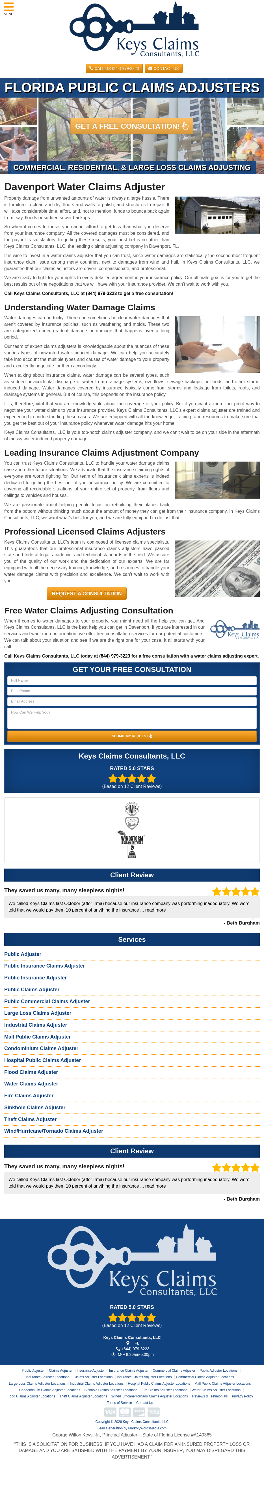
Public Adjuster (22, 954)
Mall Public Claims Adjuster (37, 1037)
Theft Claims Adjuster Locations (83, 1396)
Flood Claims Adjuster (31, 1072)
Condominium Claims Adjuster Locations (49, 1390)
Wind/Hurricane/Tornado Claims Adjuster (53, 1131)
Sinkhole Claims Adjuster (34, 1107)
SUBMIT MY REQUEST (132, 736)
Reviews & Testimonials (210, 1396)
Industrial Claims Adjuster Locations (97, 1384)
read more (155, 910)
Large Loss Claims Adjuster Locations (37, 1384)
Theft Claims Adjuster (30, 1119)
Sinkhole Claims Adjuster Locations (110, 1390)
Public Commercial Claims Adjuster (47, 1001)
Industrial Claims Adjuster (35, 1025)
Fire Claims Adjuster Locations (164, 1390)
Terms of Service (119, 1403)
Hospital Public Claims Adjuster (42, 1060)
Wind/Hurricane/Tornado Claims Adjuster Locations (149, 1396)
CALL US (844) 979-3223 (114, 68)
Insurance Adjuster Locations (47, 1377)
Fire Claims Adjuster (28, 1095)
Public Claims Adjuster (31, 989)
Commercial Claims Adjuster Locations (205, 1377)
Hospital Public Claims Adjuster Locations (159, 1384)
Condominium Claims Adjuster (41, 1048)
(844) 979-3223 (101, 293)
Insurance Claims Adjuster (128, 1371)
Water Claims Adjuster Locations (216, 1390)
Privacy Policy (242, 1396)
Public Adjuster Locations (218, 1371)
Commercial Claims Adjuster (174, 1371)
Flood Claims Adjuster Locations (31, 1396)
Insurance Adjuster (91, 1371)
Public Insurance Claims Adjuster (44, 966)
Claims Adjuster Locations (92, 1377)
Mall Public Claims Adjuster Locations (222, 1384)
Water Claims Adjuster (31, 1084)
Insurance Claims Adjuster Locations (144, 1377)
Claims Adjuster (60, 1371)
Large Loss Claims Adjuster (37, 1013)
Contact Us (163, 68)
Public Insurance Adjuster (35, 978)
